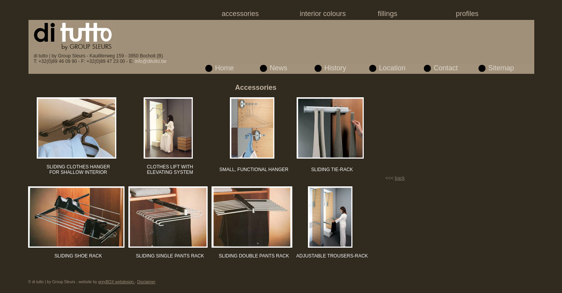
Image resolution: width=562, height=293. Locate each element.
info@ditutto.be (151, 61)
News (278, 68)
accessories (240, 14)
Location (392, 68)
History (335, 68)
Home (224, 68)
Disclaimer (146, 282)
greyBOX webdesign (116, 282)
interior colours (323, 14)
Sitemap (501, 68)
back (400, 178)
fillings (387, 14)
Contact (446, 68)
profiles (467, 14)
